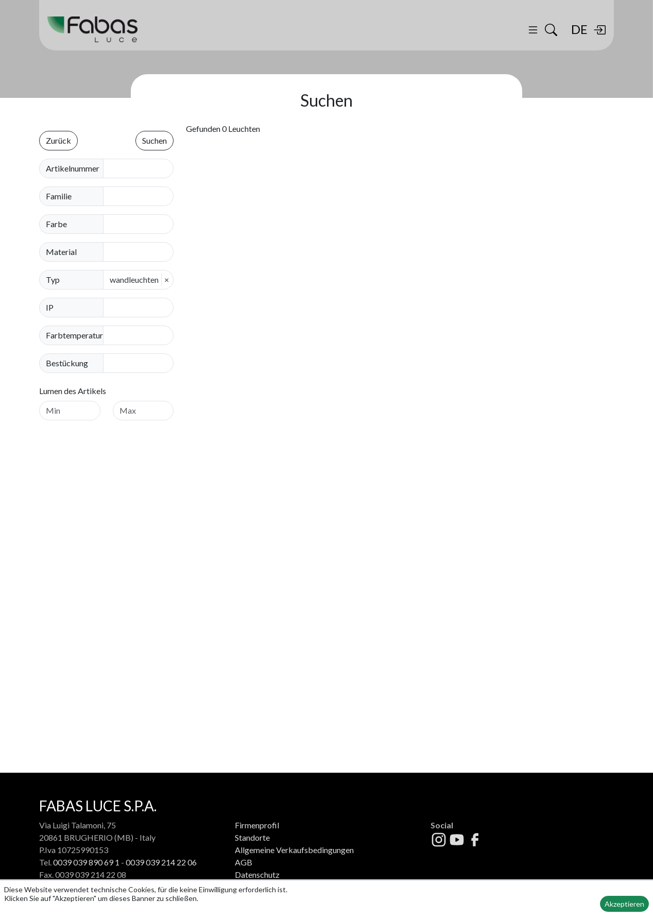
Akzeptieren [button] (624, 903)
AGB (243, 862)
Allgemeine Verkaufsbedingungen (294, 850)
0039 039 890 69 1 (86, 862)
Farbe (56, 224)
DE (579, 29)
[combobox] (141, 196)
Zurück (58, 140)
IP (50, 307)
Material (61, 252)
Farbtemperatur (74, 335)
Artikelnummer (72, 168)
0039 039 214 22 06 (161, 862)
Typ (53, 279)
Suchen (154, 140)
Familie (59, 196)
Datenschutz (257, 874)
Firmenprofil (257, 825)
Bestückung (67, 363)
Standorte (252, 837)
